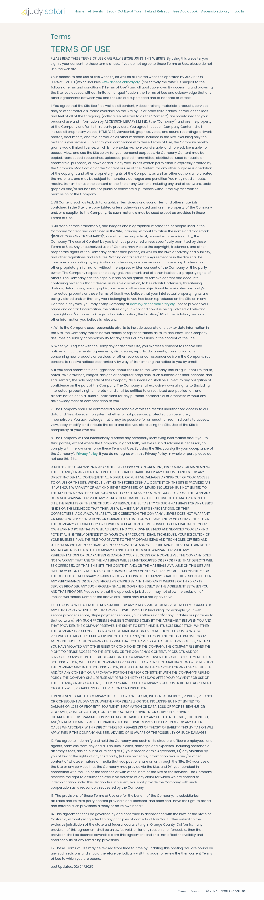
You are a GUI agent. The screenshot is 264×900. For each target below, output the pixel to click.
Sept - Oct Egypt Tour (123, 11)
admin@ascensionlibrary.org (153, 304)
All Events (95, 11)
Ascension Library (215, 11)
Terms (182, 891)
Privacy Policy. (87, 453)
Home (79, 11)
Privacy (195, 891)
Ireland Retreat (157, 11)
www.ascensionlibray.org (122, 82)
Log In (239, 11)
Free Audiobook (185, 11)
